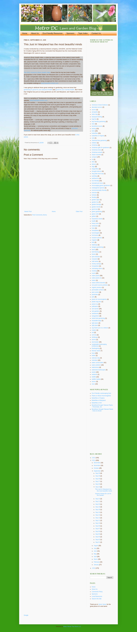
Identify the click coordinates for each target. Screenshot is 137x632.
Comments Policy (97, 591)
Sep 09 (97, 526)
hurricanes (95, 235)
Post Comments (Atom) (39, 215)
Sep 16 (97, 512)
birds (93, 131)
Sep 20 (97, 504)
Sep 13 (97, 518)
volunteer (94, 360)
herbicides (95, 226)
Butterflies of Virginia (98, 398)
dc (92, 159)
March (96, 559)
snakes (94, 330)
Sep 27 (97, 481)
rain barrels (95, 309)
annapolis (95, 112)
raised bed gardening (98, 318)
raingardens (95, 316)
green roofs (95, 214)
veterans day (96, 358)
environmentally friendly (99, 190)
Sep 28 (97, 479)
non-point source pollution (100, 285)
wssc (93, 384)
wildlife (94, 377)
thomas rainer (96, 351)
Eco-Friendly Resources (53, 33)
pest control (95, 292)
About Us (35, 33)
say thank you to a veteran (100, 328)
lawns (93, 249)
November (97, 465)
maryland (94, 259)
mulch (93, 273)
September (97, 471)
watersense (95, 367)
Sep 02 (97, 539)
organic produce (97, 287)
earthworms (95, 178)
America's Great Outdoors (100, 105)
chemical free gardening (99, 140)
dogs (93, 166)
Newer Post (28, 211)
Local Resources (97, 596)
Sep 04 (97, 537)
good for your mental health (64, 89)
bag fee (94, 119)
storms (94, 339)
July (95, 548)
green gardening (97, 211)
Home (24, 33)
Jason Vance (102, 604)
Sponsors (70, 33)
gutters (94, 216)
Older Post (79, 211)
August (96, 545)
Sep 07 (97, 528)
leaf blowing (95, 252)
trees (93, 353)
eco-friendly (95, 181)
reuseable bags (96, 320)
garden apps (95, 199)
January (96, 564)
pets (93, 297)
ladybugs (94, 245)
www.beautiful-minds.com (49, 83)
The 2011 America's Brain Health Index (37, 72)
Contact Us (96, 33)
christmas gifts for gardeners (100, 147)
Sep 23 (97, 487)
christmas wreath (97, 152)
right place (95, 323)
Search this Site (96, 599)
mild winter (95, 261)
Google (26, 615)
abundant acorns (97, 107)
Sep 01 (97, 542)
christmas (95, 145)
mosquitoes (95, 266)
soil (93, 332)
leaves (94, 254)
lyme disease (96, 256)
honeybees (95, 230)
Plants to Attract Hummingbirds (101, 396)
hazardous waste (97, 219)
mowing (94, 271)
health (94, 221)
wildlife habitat (96, 379)
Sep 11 (97, 520)
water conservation (97, 362)
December (97, 463)
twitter (93, 355)
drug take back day (97, 173)
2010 (94, 568)
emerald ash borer (97, 183)
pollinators (95, 306)
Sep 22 (97, 499)
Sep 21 (97, 501)
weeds (94, 372)
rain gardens (95, 311)
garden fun (95, 202)
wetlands (94, 374)
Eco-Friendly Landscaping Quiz (101, 393)
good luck (95, 209)
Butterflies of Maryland (99, 400)
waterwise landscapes (98, 370)
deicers (94, 164)
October (96, 468)
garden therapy (96, 204)
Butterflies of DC (97, 403)
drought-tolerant (97, 171)
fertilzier (94, 195)
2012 (94, 458)
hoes (93, 228)
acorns (94, 109)
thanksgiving (95, 348)
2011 (94, 460)
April (95, 556)
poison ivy (95, 304)
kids (93, 242)
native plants (95, 275)
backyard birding (97, 117)
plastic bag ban (96, 301)
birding (94, 128)
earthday (94, 176)
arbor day (95, 114)
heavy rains (95, 223)
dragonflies (95, 169)
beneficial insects (97, 126)
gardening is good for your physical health (38, 89)
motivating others (97, 268)
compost (94, 157)
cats (93, 138)
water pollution (96, 365)
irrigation (94, 240)
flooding (94, 197)
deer (93, 162)
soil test (94, 335)
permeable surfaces (98, 290)
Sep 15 (97, 515)
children (94, 143)
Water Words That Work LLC (72, 626)
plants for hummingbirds (99, 299)
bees (93, 124)
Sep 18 (97, 509)
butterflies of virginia (98, 136)
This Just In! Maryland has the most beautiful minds (103, 490)
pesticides (95, 294)
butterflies (95, 133)
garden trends (96, 207)
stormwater (95, 342)
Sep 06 (97, 531)
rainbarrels (95, 313)
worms (94, 381)
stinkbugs (95, 337)
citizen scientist (96, 154)
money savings (96, 264)
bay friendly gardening (98, 121)
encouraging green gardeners (101, 185)
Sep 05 (97, 534)
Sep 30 (97, 473)
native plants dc (96, 278)
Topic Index (83, 33)
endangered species (98, 188)
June (95, 551)
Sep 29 (97, 476)
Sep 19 (97, 507)
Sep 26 (97, 484)
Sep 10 (97, 523)
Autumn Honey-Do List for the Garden (103, 494)
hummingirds (96, 233)
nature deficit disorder (98, 282)
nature (94, 280)
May (95, 554)
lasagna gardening (97, 247)
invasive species (97, 237)
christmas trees (96, 150)
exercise (94, 192)
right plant (95, 325)
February (97, 562)
